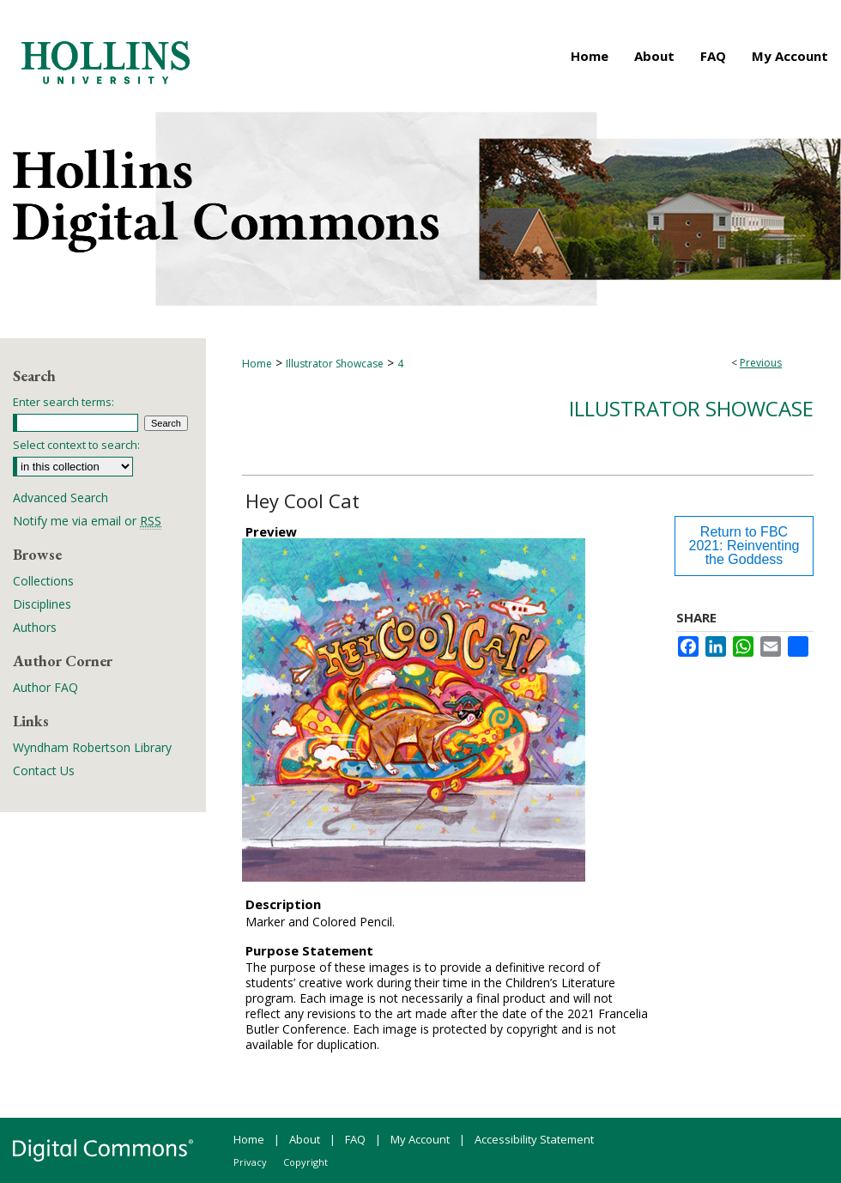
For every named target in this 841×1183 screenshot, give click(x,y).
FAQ (355, 1139)
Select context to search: (76, 444)
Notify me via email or (87, 521)
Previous (761, 362)
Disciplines (42, 604)
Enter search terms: (63, 402)
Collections (43, 581)
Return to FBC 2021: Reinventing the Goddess (744, 546)
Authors (35, 627)
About (304, 1139)
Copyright (305, 1162)
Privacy (250, 1162)
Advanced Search (60, 497)
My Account (420, 1139)
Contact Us (44, 770)
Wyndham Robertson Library (92, 747)
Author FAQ (45, 687)
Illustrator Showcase (335, 363)
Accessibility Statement (534, 1139)
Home (257, 363)
